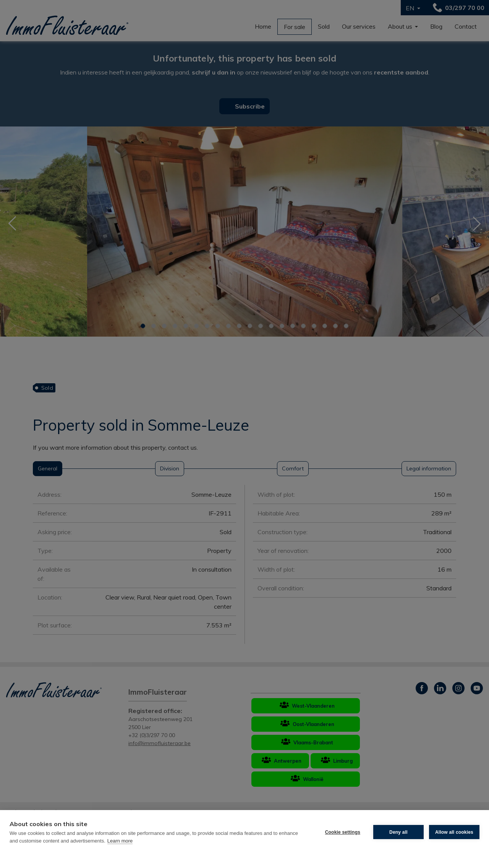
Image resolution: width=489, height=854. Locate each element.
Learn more (120, 841)
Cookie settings (342, 832)
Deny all (398, 832)
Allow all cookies (454, 832)
